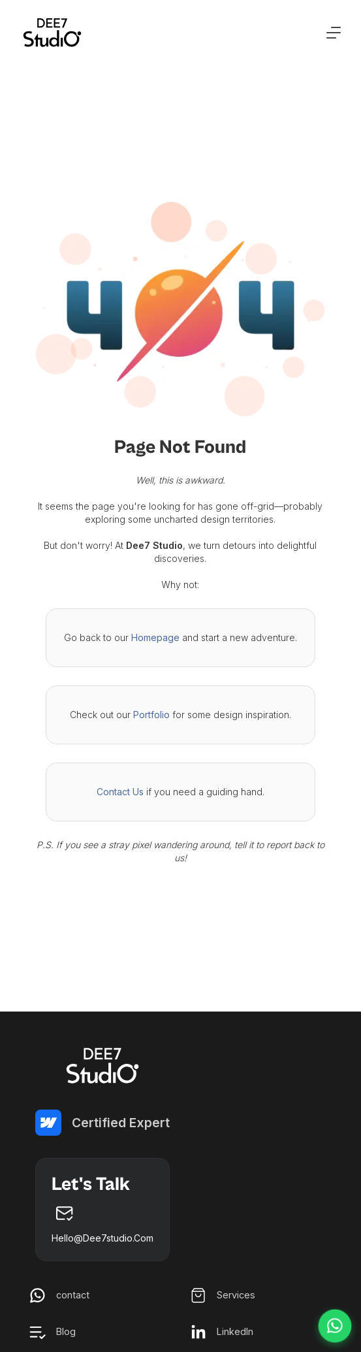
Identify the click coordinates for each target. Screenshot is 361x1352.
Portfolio (151, 714)
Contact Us (120, 791)
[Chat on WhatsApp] (334, 1325)
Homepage (155, 637)
